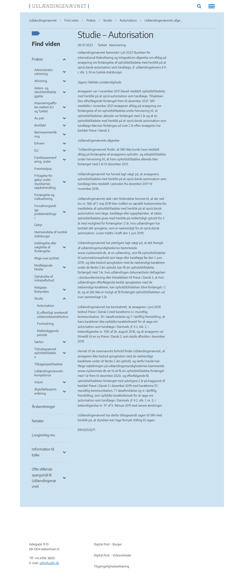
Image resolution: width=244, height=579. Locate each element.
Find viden (46, 43)
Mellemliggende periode (48, 333)
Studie (38, 298)
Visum (38, 382)
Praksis (37, 59)
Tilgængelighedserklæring (111, 566)
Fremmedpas (43, 169)
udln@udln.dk (49, 563)
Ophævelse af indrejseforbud (44, 278)
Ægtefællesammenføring (45, 391)
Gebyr (38, 225)
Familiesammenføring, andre (45, 160)
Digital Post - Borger (108, 544)
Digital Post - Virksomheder (112, 555)
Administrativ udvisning (43, 72)
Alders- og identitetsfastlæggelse (45, 92)
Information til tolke (43, 452)
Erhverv (39, 143)
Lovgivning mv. (44, 435)
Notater (38, 421)
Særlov (39, 342)
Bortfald (40, 125)
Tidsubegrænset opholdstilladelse (45, 353)
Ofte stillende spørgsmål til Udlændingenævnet (44, 477)
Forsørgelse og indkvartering (44, 197)
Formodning (45, 324)
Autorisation (45, 306)
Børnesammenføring (45, 134)
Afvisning (40, 81)
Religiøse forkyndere (41, 289)
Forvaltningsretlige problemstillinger (45, 212)
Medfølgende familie (43, 267)
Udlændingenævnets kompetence (48, 373)
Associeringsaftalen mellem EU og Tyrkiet (45, 107)
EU (36, 150)
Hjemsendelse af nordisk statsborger (50, 234)
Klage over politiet (46, 258)
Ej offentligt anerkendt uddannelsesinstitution (52, 315)
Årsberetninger (43, 406)
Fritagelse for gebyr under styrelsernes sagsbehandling (45, 182)
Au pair (39, 118)
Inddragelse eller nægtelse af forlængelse (45, 247)
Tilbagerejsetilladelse (48, 364)
